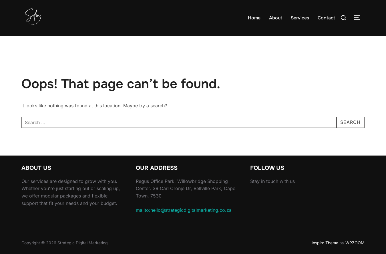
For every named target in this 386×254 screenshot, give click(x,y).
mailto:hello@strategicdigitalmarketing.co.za (184, 210)
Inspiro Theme (325, 242)
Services (300, 18)
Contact (326, 18)
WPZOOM (355, 242)
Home (254, 18)
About (275, 18)
